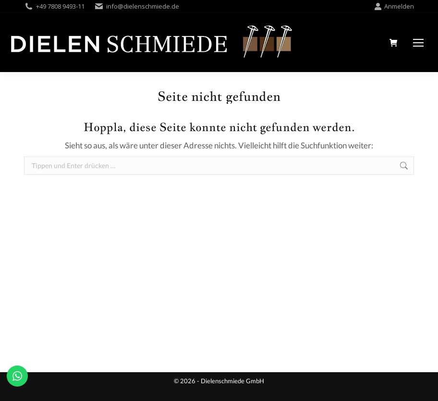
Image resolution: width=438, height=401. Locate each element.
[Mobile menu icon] (418, 42)
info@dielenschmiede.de (142, 6)
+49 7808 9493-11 (60, 6)
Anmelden (394, 6)
